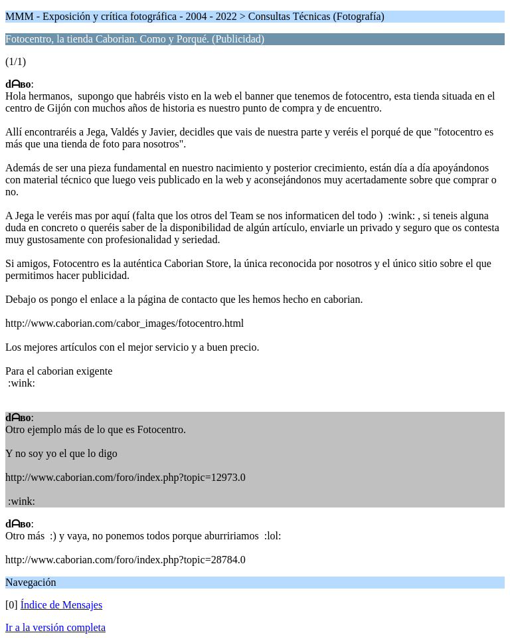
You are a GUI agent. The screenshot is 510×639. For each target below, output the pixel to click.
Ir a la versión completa (55, 627)
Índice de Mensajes (62, 604)
